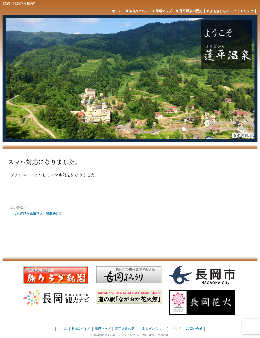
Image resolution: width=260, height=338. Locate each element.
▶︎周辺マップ (162, 11)
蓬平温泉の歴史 (126, 328)
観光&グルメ (80, 328)
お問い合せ (194, 328)
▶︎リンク (246, 11)
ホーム (117, 11)
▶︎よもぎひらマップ (221, 11)
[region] (130, 78)
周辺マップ (102, 328)
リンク (177, 328)
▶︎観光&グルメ (137, 11)
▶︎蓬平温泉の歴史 (189, 11)
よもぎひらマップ (155, 328)
